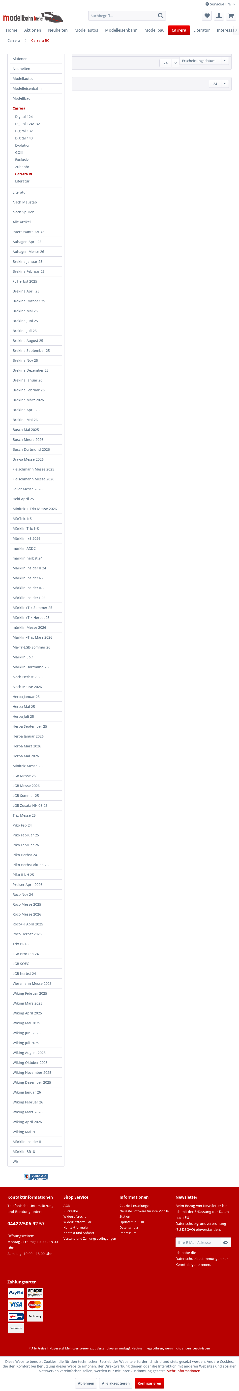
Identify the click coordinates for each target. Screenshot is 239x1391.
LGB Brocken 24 (26, 953)
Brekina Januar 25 (27, 261)
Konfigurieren (149, 1383)
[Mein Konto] (219, 16)
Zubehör (22, 166)
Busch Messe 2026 (28, 439)
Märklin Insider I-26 (29, 597)
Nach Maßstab (25, 202)
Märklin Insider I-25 (29, 578)
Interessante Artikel (29, 231)
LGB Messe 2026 (26, 785)
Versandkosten (107, 1348)
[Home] (11, 30)
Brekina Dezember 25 (31, 370)
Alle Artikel (22, 222)
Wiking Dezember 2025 (32, 1082)
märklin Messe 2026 (29, 627)
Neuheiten (21, 68)
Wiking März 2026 (27, 1112)
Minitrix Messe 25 (27, 765)
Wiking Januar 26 (27, 1092)
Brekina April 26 (26, 409)
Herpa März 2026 (27, 746)
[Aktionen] (33, 30)
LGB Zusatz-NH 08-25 (30, 805)
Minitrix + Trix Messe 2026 (35, 508)
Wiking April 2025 (27, 1013)
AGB (66, 1205)
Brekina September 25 (31, 350)
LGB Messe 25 (24, 775)
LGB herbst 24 (24, 973)
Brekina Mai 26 (25, 419)
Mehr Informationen (183, 1371)
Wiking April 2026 (27, 1122)
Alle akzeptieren (116, 1383)
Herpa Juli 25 (23, 716)
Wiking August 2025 (29, 1052)
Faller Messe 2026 (27, 489)
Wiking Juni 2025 (26, 1033)
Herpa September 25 (30, 726)
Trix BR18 (21, 944)
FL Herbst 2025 (25, 281)
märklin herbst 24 (27, 558)
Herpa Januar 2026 (28, 736)
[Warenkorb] (231, 16)
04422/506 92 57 (26, 1223)
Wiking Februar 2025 (30, 993)
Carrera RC (24, 174)
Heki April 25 (23, 498)
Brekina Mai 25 (25, 311)
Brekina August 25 (28, 340)
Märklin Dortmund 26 (31, 667)
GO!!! (19, 152)
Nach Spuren (23, 212)
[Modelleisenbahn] (121, 30)
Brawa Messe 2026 (28, 459)
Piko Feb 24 (22, 825)
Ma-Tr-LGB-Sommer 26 (31, 647)
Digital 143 (24, 138)
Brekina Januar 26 (27, 380)
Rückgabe (70, 1211)
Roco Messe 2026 (27, 914)
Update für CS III (132, 1222)
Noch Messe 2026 (27, 686)
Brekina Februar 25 (29, 271)
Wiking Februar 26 (28, 1102)
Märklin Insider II (27, 1141)
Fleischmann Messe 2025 (33, 469)
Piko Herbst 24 (25, 855)
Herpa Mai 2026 (26, 756)
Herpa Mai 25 (24, 706)
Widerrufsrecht (74, 1216)
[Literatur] (201, 30)
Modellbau (21, 98)
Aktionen (20, 58)
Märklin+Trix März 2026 (32, 637)
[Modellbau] (154, 30)
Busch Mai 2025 (26, 429)
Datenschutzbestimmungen (199, 1258)
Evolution (22, 145)
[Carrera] (179, 30)
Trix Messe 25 (24, 815)
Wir (15, 1161)
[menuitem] (127, 16)
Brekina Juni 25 (25, 320)
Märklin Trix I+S (26, 528)
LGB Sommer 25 (26, 795)
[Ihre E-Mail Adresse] (198, 1242)
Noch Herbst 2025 (27, 676)
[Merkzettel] (207, 16)
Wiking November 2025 (32, 1072)
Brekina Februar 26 (29, 390)
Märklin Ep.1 (23, 657)
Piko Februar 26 (26, 845)
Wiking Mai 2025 (26, 1023)
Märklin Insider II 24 (29, 568)
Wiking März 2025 (27, 1003)
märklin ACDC (24, 548)
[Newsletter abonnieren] (225, 1242)
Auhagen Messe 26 (28, 251)
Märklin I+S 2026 (26, 538)
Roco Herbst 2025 (27, 934)
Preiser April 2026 (27, 884)
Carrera (19, 108)
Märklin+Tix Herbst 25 (31, 617)
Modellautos (23, 78)
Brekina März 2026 (28, 400)
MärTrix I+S (22, 518)
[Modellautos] (86, 30)
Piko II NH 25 (23, 874)
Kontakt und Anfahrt (78, 1233)
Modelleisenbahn (27, 88)
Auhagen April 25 (27, 241)
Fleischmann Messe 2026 (33, 479)
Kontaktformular (76, 1227)
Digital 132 (24, 131)
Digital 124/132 (27, 123)
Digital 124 (24, 116)
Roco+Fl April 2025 (28, 924)
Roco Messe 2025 (27, 904)
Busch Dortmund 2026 (31, 449)
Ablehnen (86, 1383)
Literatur (22, 181)
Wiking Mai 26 (24, 1131)
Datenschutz (129, 1227)
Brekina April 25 (26, 291)
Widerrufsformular (77, 1222)
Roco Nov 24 (23, 894)
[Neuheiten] (58, 30)
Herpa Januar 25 (26, 696)
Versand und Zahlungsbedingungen (89, 1238)
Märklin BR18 (24, 1151)
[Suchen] (160, 16)
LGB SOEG (21, 963)
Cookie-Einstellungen (135, 1205)
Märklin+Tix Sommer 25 (32, 607)
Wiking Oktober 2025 (30, 1062)
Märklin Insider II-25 (29, 587)
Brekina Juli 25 (25, 330)
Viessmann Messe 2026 (32, 983)
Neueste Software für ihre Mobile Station (144, 1214)
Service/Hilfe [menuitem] (219, 4)
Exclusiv (22, 159)
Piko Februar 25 (26, 835)
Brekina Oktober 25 (29, 301)
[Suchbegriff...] (127, 16)
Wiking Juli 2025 (26, 1042)
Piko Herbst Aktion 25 (31, 864)
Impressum (128, 1233)
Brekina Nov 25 (25, 360)
